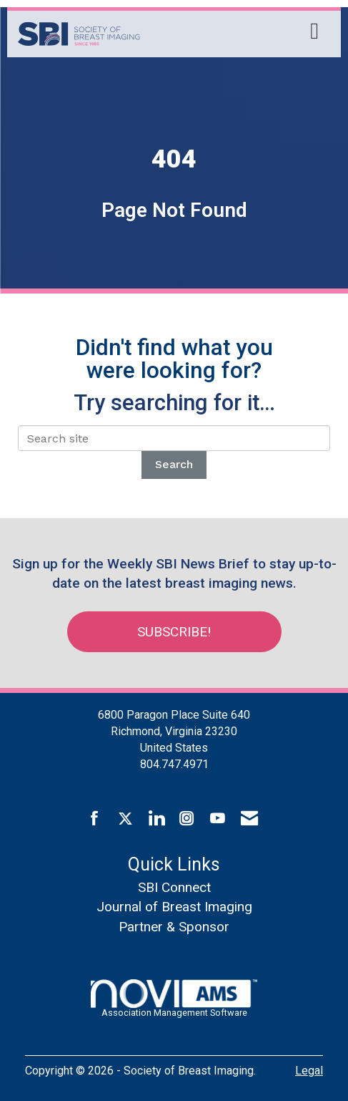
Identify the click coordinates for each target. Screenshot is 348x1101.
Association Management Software (174, 998)
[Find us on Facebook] (94, 818)
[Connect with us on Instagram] (187, 818)
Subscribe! (174, 632)
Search (174, 464)
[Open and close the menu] (233, 31)
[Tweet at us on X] (125, 818)
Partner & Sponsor (174, 926)
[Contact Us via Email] (249, 818)
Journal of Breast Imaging (174, 906)
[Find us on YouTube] (217, 818)
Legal (309, 1070)
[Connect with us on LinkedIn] (156, 818)
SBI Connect (174, 887)
